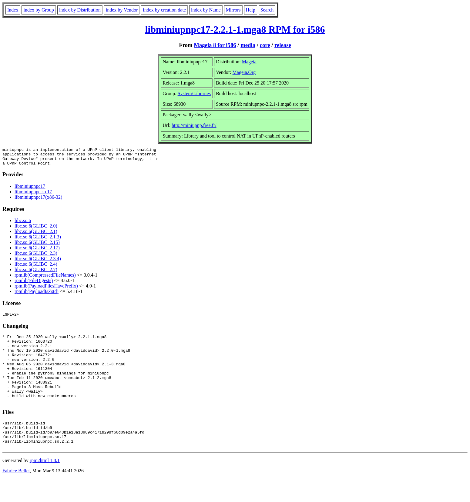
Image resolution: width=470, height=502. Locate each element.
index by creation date (164, 9)
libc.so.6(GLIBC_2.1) (36, 235)
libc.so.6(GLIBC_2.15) (37, 245)
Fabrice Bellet (16, 494)
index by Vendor (122, 9)
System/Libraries (194, 93)
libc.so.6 (23, 224)
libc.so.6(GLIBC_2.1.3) (38, 240)
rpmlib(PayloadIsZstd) (37, 295)
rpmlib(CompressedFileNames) (45, 278)
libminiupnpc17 (30, 189)
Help (250, 9)
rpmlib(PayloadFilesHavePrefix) (46, 289)
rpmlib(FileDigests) (34, 284)
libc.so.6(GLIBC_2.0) (36, 229)
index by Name (206, 9)
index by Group (38, 9)
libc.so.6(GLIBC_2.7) (36, 273)
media (247, 45)
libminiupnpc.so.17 (33, 195)
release (282, 45)
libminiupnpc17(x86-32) (38, 200)
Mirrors (233, 9)
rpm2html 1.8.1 (45, 484)
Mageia (249, 61)
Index (12, 9)
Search (267, 9)
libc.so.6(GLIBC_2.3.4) (38, 262)
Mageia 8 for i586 (215, 45)
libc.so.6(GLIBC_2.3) (36, 256)
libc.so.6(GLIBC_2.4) (36, 267)
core (265, 45)
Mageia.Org (244, 72)
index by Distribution (80, 9)
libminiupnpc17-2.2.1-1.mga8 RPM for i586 (235, 29)
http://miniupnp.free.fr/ (194, 125)
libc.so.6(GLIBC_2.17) (37, 251)
